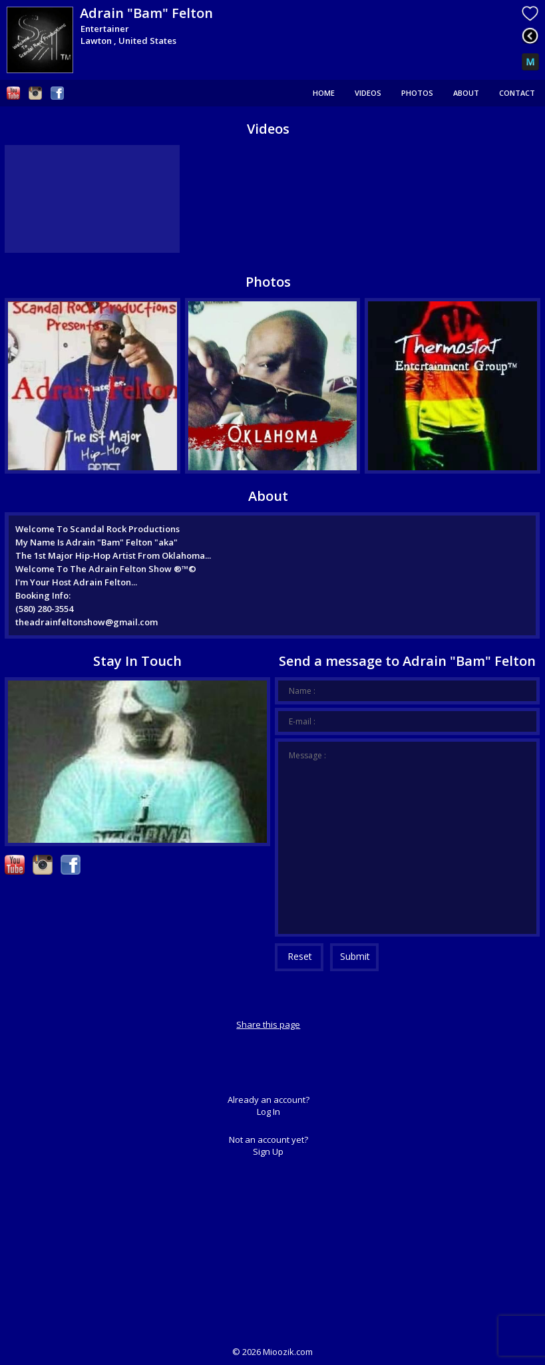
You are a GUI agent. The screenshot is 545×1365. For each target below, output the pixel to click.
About (466, 93)
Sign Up (268, 1151)
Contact (517, 93)
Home (324, 93)
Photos (417, 93)
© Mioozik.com (272, 1352)
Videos (368, 93)
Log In (268, 1112)
